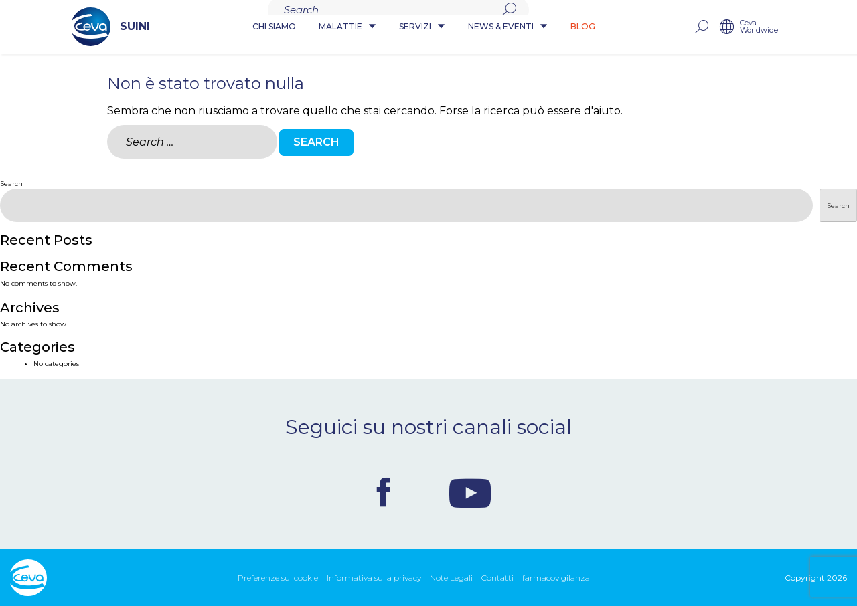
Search (11, 183)
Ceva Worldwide (820, 27)
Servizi (422, 27)
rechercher (762, 27)
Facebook (384, 492)
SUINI (49, 26)
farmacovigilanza (556, 578)
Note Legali (451, 578)
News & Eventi (508, 27)
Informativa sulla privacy (374, 578)
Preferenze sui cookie (278, 578)
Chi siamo (274, 27)
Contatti (497, 578)
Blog (582, 27)
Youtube (470, 492)
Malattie (347, 27)
